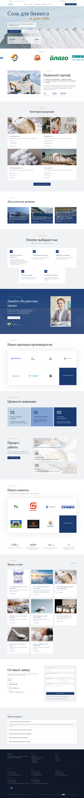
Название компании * (51, 674)
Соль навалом (48, 169)
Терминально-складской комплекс (17, 217)
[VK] (8, 788)
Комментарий (49, 685)
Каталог (25, 4)
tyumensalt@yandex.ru (14, 689)
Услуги (30, 4)
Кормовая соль (34, 760)
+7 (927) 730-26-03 (35, 772)
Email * (62, 679)
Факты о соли (57, 759)
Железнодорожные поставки (39, 217)
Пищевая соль (48, 137)
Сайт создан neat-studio (69, 794)
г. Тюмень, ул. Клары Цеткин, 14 (16, 693)
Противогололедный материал (37, 757)
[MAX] (11, 788)
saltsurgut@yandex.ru (60, 773)
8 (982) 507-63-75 (59, 772)
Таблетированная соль (16, 169)
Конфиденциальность (43, 794)
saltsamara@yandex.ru (36, 773)
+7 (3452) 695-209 (35, 780)
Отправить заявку (60, 694)
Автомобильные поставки (62, 217)
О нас (56, 755)
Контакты (57, 760)
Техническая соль (14, 137)
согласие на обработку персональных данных (59, 699)
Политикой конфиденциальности (63, 697)
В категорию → (12, 147)
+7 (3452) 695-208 (63, 1)
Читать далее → (12, 594)
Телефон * (48, 679)
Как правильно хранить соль (64, 617)
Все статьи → (74, 564)
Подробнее (12, 222)
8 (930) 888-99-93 (12, 780)
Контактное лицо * (50, 669)
